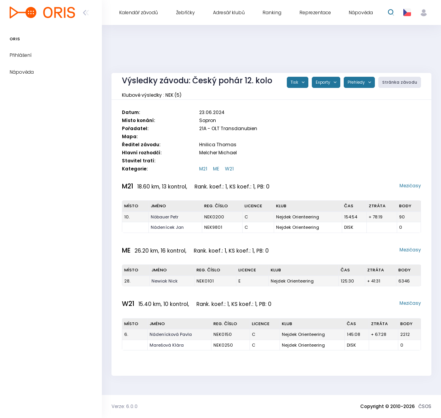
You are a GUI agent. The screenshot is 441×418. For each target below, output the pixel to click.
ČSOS (424, 406)
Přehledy (357, 82)
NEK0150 (222, 334)
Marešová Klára (167, 345)
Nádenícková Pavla (171, 334)
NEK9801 (213, 227)
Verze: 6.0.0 (124, 406)
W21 (229, 168)
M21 (203, 168)
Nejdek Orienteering (297, 217)
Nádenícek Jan (167, 227)
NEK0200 (214, 217)
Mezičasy (410, 185)
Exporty (323, 82)
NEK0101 (205, 281)
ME (216, 168)
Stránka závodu (399, 82)
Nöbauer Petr (164, 217)
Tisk (295, 82)
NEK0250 (223, 345)
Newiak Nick (164, 281)
